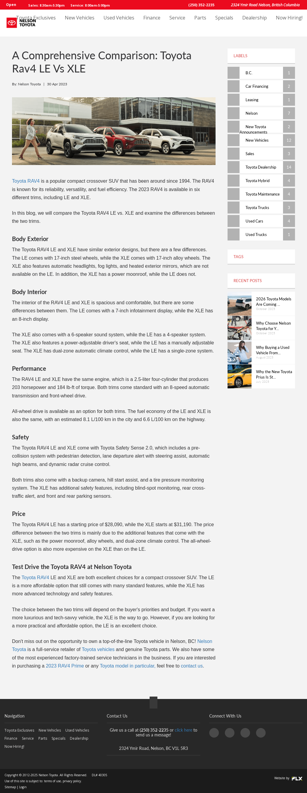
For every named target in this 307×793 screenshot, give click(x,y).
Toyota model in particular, (128, 665)
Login (23, 787)
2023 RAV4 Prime (65, 665)
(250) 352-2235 (201, 4)
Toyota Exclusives (36, 23)
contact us (192, 665)
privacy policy (72, 781)
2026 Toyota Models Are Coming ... (273, 301)
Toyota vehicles (98, 649)
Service (177, 23)
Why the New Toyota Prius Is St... (274, 374)
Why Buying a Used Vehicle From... (272, 350)
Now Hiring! (289, 23)
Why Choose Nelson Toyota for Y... (273, 326)
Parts (200, 23)
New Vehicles (79, 23)
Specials (224, 23)
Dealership (254, 23)
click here (183, 730)
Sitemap (10, 787)
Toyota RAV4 (26, 181)
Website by (288, 778)
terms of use (52, 781)
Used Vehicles (118, 23)
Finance (151, 23)
